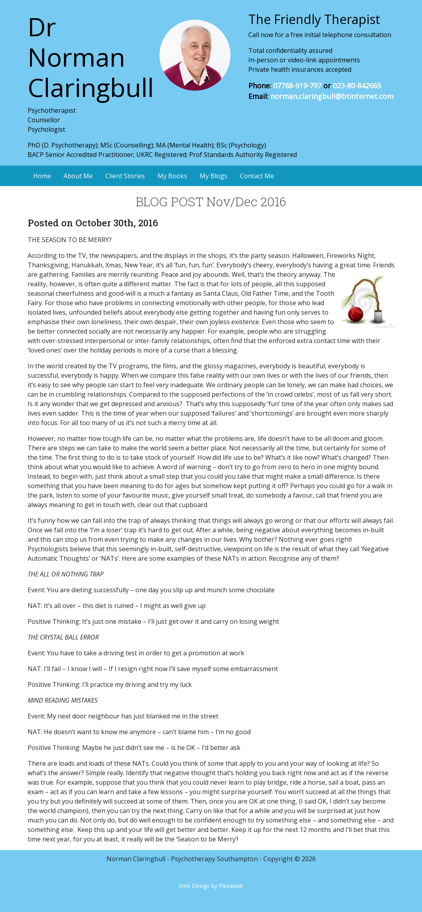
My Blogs (213, 176)
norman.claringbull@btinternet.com (332, 96)
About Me (78, 176)
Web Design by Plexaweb (211, 886)
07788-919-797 (297, 85)
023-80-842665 (357, 85)
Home (42, 176)
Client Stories (125, 176)
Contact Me (257, 176)
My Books (172, 176)
